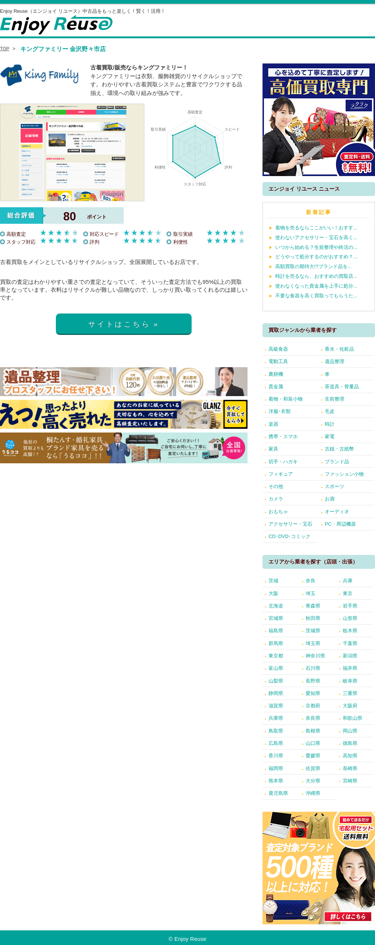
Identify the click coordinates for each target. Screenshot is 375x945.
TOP (4, 48)
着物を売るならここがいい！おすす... (316, 228)
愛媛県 (313, 755)
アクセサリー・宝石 (290, 524)
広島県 (275, 743)
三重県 (350, 693)
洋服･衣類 (279, 411)
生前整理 (334, 399)
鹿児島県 (278, 793)
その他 (275, 486)
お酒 (329, 499)
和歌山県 (352, 718)
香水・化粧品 (339, 349)
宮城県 (275, 618)
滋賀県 (275, 705)
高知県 (350, 755)
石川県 (313, 668)
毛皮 (329, 411)
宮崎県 (350, 781)
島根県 (313, 731)
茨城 (273, 580)
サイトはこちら (119, 324)
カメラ (275, 499)
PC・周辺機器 (340, 524)
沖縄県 (313, 793)
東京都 (275, 656)
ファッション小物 (344, 474)
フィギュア (280, 474)
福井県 (350, 668)
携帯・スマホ (283, 436)
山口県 (313, 743)
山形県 (350, 618)
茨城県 (313, 630)
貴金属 (275, 386)
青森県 (313, 606)
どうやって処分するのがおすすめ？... (316, 256)
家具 (273, 449)
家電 (329, 436)
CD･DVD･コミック (289, 536)
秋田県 (313, 618)
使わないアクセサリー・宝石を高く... (316, 237)
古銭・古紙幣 (339, 449)
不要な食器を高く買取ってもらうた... (316, 295)
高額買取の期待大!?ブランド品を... (313, 266)
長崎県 (350, 768)
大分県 (313, 781)
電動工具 (278, 361)
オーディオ (337, 511)
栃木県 (350, 630)
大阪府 (350, 705)
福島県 (275, 630)
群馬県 (275, 643)
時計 (329, 424)
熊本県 (275, 781)
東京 (347, 593)
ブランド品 (337, 461)
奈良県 (313, 718)
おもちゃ (278, 511)
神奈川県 (315, 656)
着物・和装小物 (285, 399)
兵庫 (347, 580)
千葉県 (350, 643)
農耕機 (275, 374)
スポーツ (334, 486)
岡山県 (350, 731)
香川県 (275, 755)
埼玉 (310, 593)
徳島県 (350, 743)
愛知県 (313, 693)
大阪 (273, 593)
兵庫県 (275, 718)
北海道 (275, 606)
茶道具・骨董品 (342, 386)
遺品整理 (334, 361)
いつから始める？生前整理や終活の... (316, 247)
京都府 (313, 705)
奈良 (310, 580)
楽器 (273, 424)
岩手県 (350, 606)
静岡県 (275, 693)
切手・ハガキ (283, 461)
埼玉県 (313, 643)
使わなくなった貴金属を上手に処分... (316, 286)
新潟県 (350, 656)
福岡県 (275, 768)
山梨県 (275, 681)
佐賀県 (313, 768)
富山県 (275, 668)
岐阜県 (350, 681)
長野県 (313, 681)
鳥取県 (275, 731)
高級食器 (278, 349)
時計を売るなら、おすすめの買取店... (316, 276)
